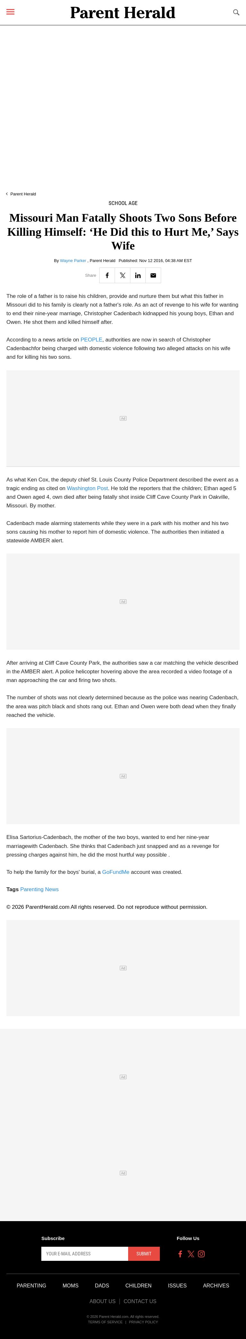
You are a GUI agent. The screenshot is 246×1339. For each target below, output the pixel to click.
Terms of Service (105, 1322)
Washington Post (87, 488)
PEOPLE (91, 340)
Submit (144, 1254)
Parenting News (39, 889)
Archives (216, 1285)
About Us (102, 1301)
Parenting (31, 1285)
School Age (123, 203)
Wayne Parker (73, 260)
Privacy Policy (143, 1322)
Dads (102, 1285)
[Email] (153, 275)
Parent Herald (23, 194)
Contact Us (140, 1301)
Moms (70, 1285)
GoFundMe (115, 872)
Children (139, 1285)
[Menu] (10, 11)
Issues (177, 1285)
